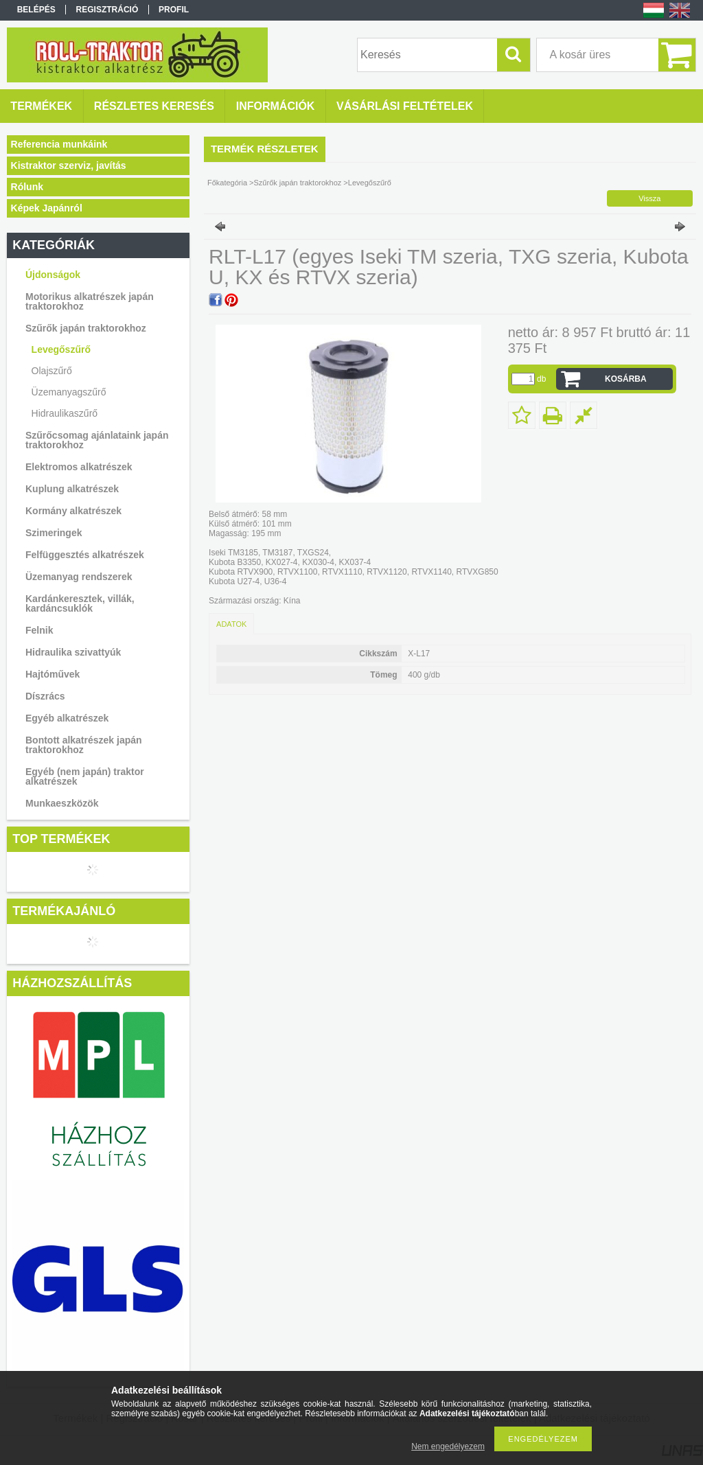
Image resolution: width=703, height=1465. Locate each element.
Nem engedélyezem (448, 1446)
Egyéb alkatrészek (66, 718)
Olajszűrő (52, 370)
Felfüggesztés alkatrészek (84, 554)
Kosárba (626, 379)
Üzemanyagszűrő (69, 392)
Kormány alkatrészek (73, 510)
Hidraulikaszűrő (64, 413)
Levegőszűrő (61, 349)
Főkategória (227, 182)
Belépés (36, 9)
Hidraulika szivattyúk (73, 652)
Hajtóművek (52, 674)
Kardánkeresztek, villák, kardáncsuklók (80, 603)
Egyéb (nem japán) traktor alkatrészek (84, 776)
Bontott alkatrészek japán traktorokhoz (83, 745)
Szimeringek (53, 532)
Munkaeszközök (62, 803)
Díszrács (45, 696)
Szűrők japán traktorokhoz (85, 328)
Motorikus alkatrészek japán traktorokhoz (89, 301)
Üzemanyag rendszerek (78, 576)
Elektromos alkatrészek (78, 466)
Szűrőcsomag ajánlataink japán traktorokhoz (97, 440)
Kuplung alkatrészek (72, 488)
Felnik (39, 630)
